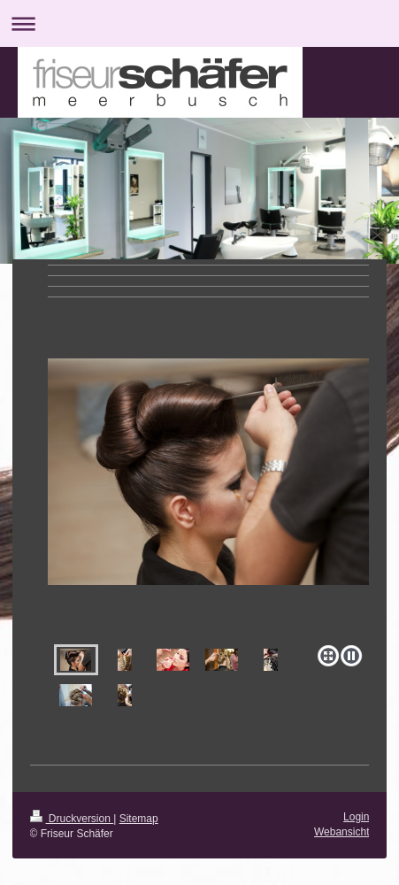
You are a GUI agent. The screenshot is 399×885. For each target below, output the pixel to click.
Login (356, 817)
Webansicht (341, 832)
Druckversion (72, 818)
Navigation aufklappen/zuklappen (199, 23)
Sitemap (138, 818)
